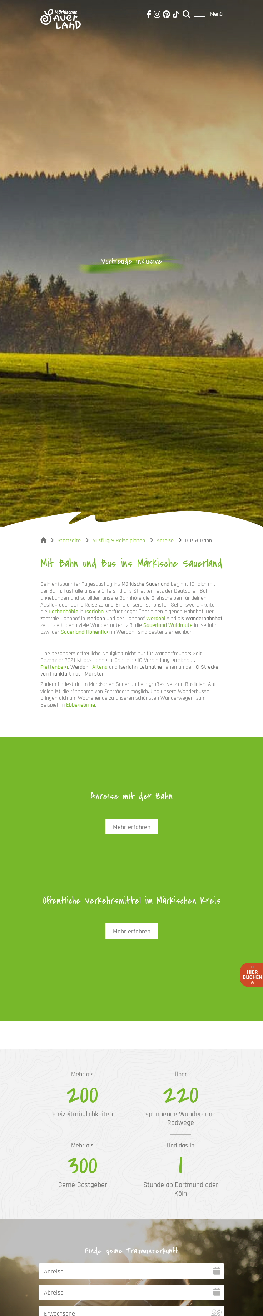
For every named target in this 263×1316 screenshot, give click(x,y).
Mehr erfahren (131, 827)
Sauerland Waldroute (168, 625)
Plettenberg (54, 667)
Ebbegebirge (80, 705)
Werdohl (155, 618)
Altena (100, 667)
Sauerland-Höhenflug (85, 632)
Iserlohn (94, 611)
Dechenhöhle (63, 611)
